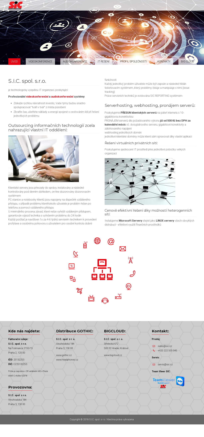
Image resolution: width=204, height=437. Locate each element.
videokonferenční (37, 96)
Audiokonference (75, 61)
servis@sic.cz (165, 364)
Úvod (14, 61)
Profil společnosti (133, 61)
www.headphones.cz (67, 359)
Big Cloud (187, 61)
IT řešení (103, 61)
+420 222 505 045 (167, 350)
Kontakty (163, 61)
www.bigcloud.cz (113, 355)
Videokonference (40, 61)
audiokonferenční (62, 96)
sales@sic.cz (165, 346)
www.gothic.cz (64, 355)
